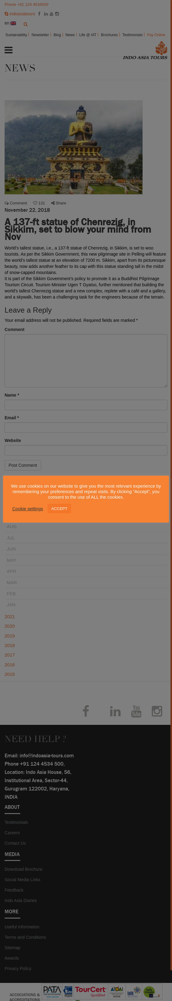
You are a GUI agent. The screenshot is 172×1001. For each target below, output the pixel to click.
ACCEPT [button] (59, 508)
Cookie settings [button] (27, 508)
